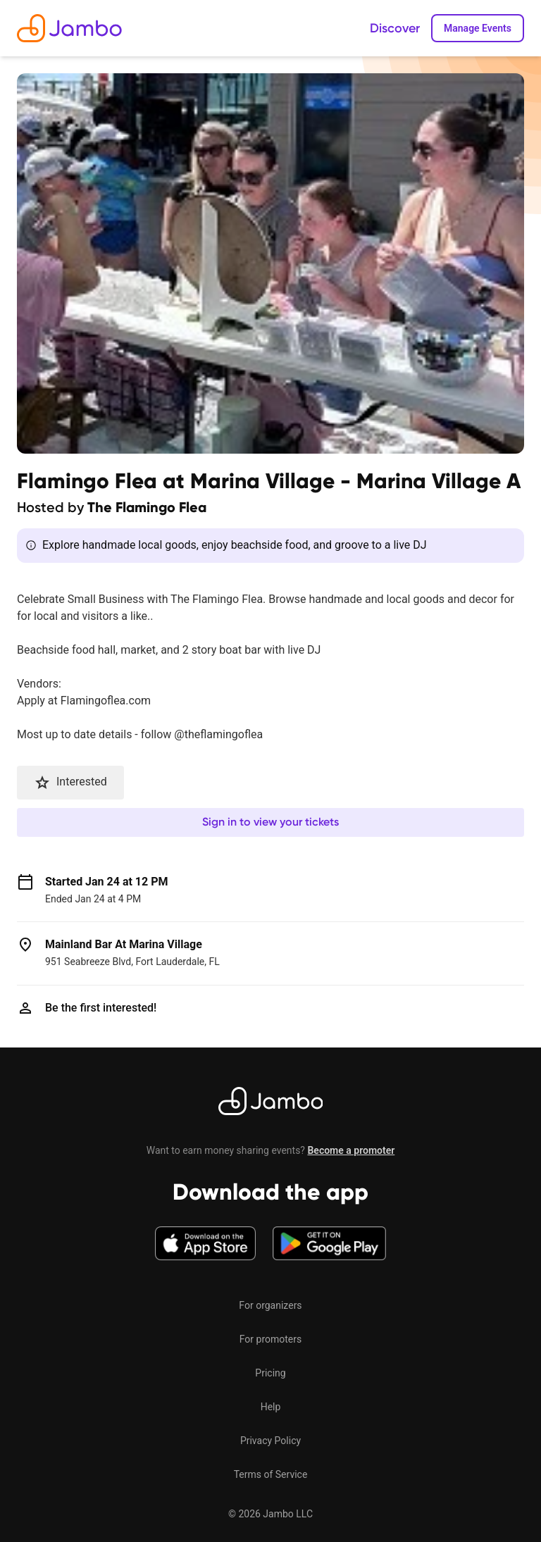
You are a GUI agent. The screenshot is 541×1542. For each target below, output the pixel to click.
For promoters (270, 1339)
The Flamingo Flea (146, 507)
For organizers (270, 1305)
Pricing (270, 1373)
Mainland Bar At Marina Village (123, 944)
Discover (395, 28)
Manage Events (477, 28)
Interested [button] (70, 782)
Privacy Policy (270, 1440)
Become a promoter (350, 1150)
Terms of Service (271, 1474)
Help (271, 1406)
